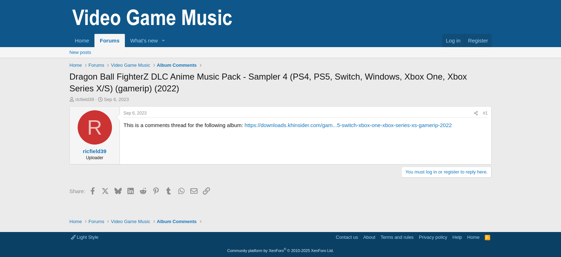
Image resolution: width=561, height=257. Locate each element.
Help (457, 237)
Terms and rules (397, 237)
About (369, 237)
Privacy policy (433, 237)
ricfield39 (84, 99)
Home (82, 40)
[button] (163, 40)
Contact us (347, 237)
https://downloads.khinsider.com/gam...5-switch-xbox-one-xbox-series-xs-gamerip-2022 (348, 125)
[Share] (475, 113)
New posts (80, 52)
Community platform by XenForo (280, 250)
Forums (109, 40)
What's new (144, 40)
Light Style (84, 237)
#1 (485, 113)
